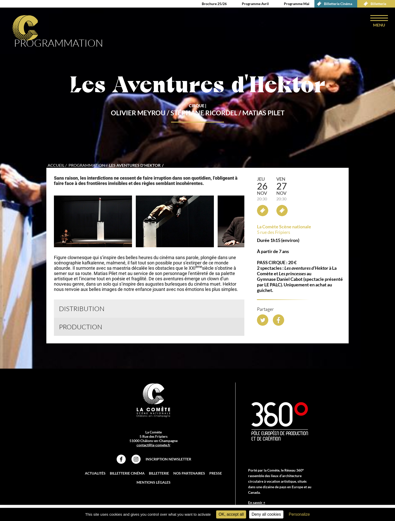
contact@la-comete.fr (154, 445)
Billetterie (373, 4)
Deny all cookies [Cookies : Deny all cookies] (266, 514)
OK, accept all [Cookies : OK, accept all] (231, 514)
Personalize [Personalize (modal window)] (299, 514)
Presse (215, 473)
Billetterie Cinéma (333, 4)
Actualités (95, 473)
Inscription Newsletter (168, 459)
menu (379, 24)
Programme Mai (296, 4)
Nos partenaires (189, 473)
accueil (56, 165)
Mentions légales (154, 482)
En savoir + (256, 502)
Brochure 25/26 (214, 4)
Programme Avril (255, 4)
